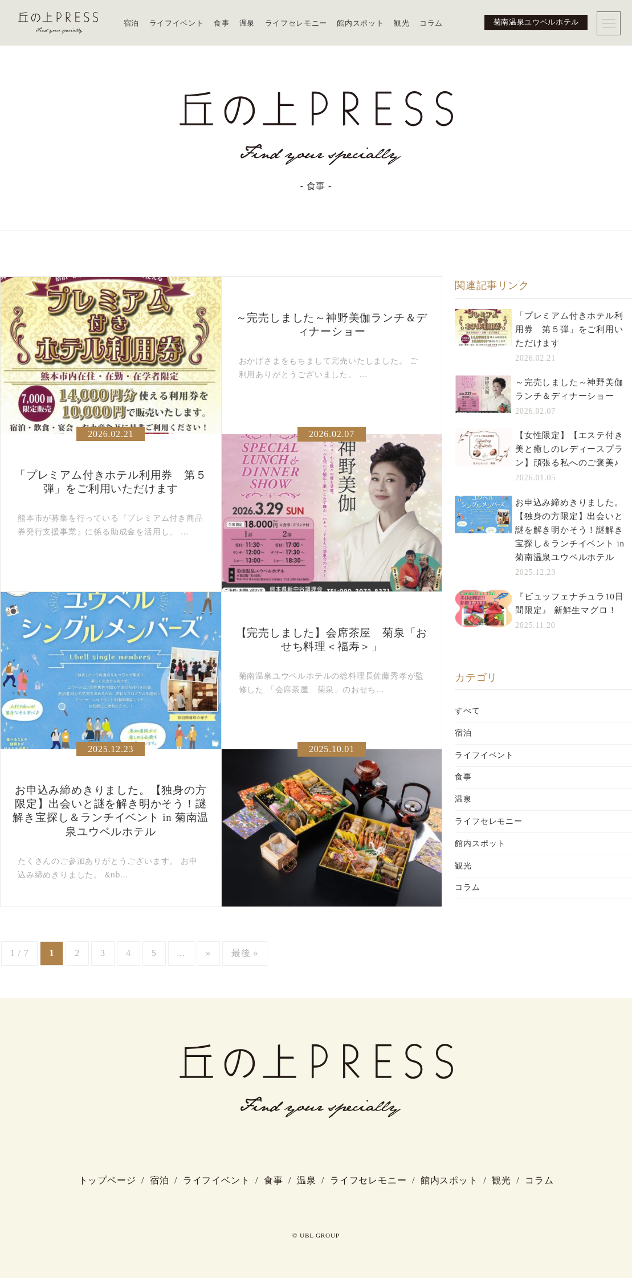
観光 (401, 23)
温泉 (247, 23)
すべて (467, 711)
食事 (221, 23)
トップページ (107, 1180)
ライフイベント (176, 23)
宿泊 (131, 23)
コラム (431, 23)
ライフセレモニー (296, 23)
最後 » (244, 953)
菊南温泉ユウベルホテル (536, 22)
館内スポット (360, 23)
